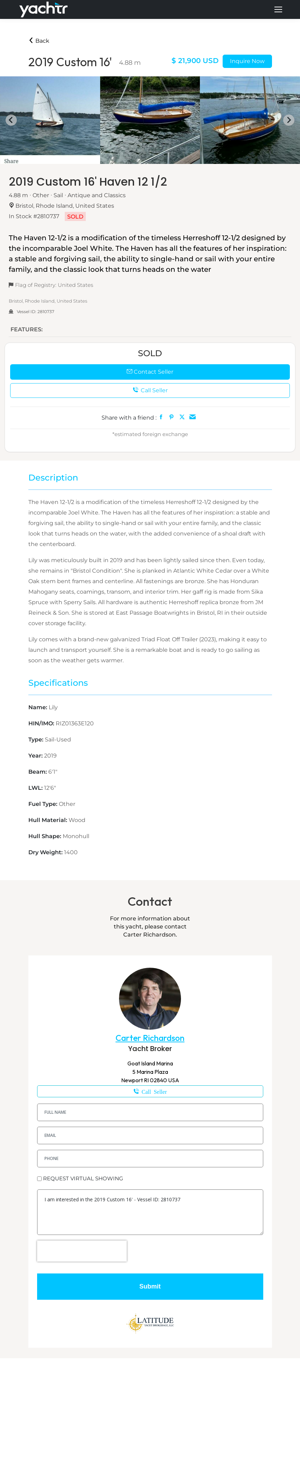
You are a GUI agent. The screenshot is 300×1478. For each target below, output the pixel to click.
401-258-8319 (150, 1091)
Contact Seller (150, 371)
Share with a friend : (129, 417)
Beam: (38, 771)
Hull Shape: (45, 836)
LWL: (36, 788)
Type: (36, 739)
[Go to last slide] (11, 120)
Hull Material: (48, 820)
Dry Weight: (46, 852)
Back (38, 40)
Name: (38, 707)
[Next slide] (288, 120)
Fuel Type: (43, 804)
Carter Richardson (150, 1038)
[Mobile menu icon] (278, 9)
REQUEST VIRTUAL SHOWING (83, 1178)
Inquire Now (247, 61)
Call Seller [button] (150, 390)
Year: (36, 755)
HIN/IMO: (42, 723)
